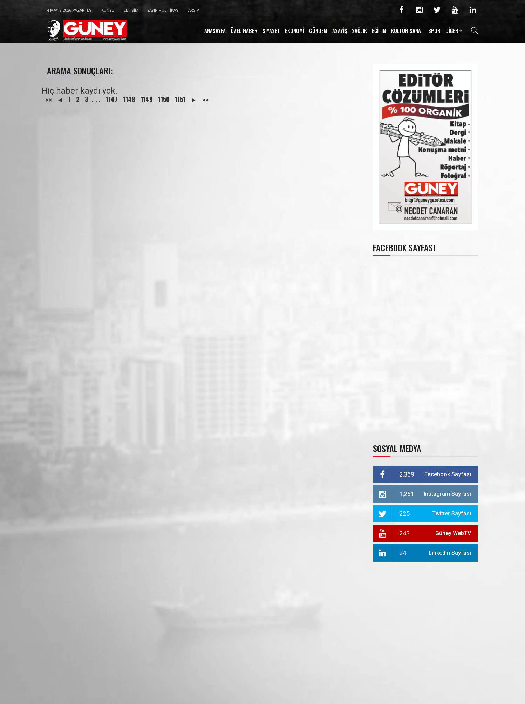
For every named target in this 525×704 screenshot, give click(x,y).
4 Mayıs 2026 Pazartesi (70, 10)
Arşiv (193, 10)
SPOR (434, 30)
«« (48, 99)
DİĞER (451, 30)
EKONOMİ (294, 30)
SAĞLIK (359, 30)
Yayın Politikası (163, 10)
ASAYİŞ (339, 30)
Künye (107, 10)
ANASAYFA (215, 30)
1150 (164, 99)
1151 (180, 99)
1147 (112, 99)
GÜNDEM (318, 30)
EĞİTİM (379, 30)
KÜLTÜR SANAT (407, 30)
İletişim (130, 10)
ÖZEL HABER (244, 30)
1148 (129, 99)
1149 (147, 99)
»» (205, 99)
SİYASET (271, 30)
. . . (96, 99)
